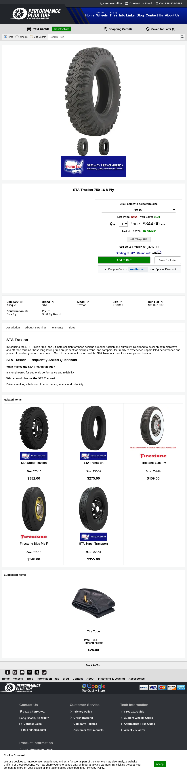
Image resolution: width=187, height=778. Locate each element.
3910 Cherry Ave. (34, 711)
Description (13, 327)
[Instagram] (14, 672)
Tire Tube (93, 631)
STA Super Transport (93, 543)
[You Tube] (21, 672)
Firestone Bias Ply (153, 462)
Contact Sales (33, 723)
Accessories (137, 678)
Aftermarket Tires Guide (139, 723)
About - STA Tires (35, 327)
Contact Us (140, 3)
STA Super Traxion (34, 462)
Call (170, 3)
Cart (120, 29)
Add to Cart (124, 260)
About (90, 678)
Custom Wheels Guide (138, 717)
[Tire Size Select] (139, 210)
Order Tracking (83, 717)
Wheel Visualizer (134, 730)
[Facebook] (7, 672)
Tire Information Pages (38, 749)
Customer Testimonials (88, 730)
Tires (30, 678)
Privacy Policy (82, 711)
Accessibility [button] (113, 3)
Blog (66, 678)
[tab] (12, 328)
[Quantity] (123, 224)
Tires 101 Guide (134, 711)
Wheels (18, 678)
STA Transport (93, 462)
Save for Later (168, 260)
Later (163, 29)
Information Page (48, 678)
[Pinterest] (29, 672)
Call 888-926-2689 (34, 730)
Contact (78, 678)
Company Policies (85, 723)
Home (6, 678)
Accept (160, 764)
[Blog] (43, 672)
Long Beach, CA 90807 (34, 717)
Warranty (57, 327)
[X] (36, 672)
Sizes (72, 327)
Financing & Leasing (111, 678)
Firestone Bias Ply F (34, 543)
